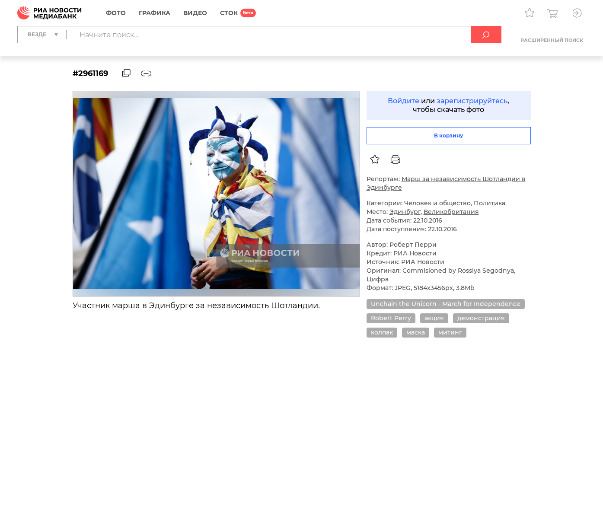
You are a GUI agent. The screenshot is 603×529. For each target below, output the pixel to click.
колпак (382, 332)
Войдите (403, 101)
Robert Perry (391, 318)
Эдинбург (405, 212)
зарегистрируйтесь (472, 101)
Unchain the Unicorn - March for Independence (445, 304)
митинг (450, 332)
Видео (195, 13)
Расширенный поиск (551, 40)
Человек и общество (437, 203)
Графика (154, 13)
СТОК (229, 13)
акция (434, 318)
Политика (489, 203)
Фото (116, 13)
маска (415, 332)
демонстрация (481, 318)
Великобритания (451, 212)
